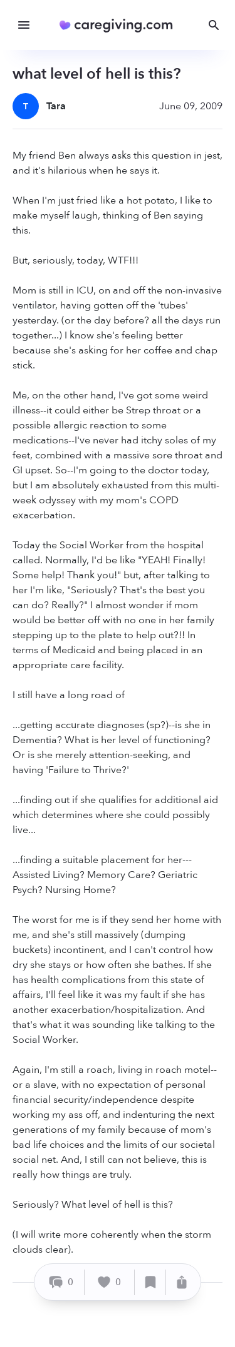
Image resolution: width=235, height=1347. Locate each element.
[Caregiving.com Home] (120, 25)
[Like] (110, 1282)
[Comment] (61, 1282)
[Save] (150, 1282)
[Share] (181, 1282)
